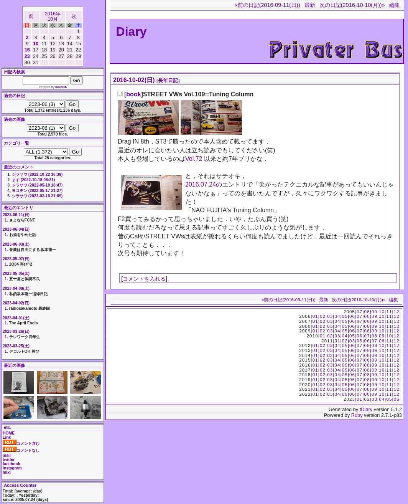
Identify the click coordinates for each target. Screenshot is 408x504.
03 (330, 316)
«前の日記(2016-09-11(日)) (267, 5)
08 (367, 311)
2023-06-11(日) (16, 215)
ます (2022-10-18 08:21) (33, 180)
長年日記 (168, 80)
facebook (11, 464)
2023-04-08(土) (16, 288)
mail (7, 455)
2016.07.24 (200, 184)
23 (27, 56)
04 (337, 316)
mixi (7, 472)
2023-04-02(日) (16, 303)
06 (352, 316)
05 (345, 316)
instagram (12, 468)
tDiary (366, 409)
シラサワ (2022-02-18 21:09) (37, 196)
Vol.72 (193, 158)
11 (389, 311)
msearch (61, 87)
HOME (9, 433)
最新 (309, 5)
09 (374, 311)
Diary (131, 31)
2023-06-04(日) (16, 229)
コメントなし (21, 450)
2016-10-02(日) (134, 80)
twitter (9, 460)
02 (323, 316)
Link (7, 437)
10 (35, 43)
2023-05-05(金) (16, 273)
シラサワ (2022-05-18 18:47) (37, 185)
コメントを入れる (144, 279)
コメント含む (21, 443)
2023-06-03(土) (16, 244)
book (133, 94)
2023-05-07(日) (16, 259)
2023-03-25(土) (16, 346)
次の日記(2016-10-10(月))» (352, 5)
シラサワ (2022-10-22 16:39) (37, 174)
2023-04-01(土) (16, 318)
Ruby (357, 415)
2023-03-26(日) (16, 331)
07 (359, 311)
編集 (394, 5)
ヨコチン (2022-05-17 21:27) (37, 190)
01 (315, 316)
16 (27, 50)
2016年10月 (53, 16)
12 (397, 311)
